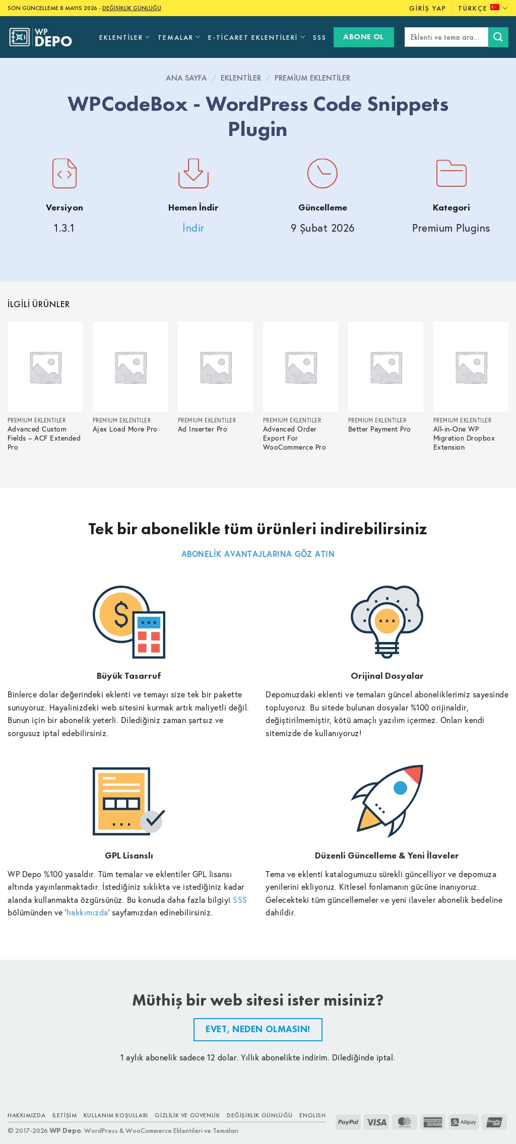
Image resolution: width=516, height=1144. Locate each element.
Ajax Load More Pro (125, 429)
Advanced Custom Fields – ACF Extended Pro (44, 438)
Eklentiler (125, 37)
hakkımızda (87, 912)
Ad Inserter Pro (203, 429)
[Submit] (498, 37)
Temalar (179, 37)
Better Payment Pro (379, 429)
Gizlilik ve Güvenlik (187, 1115)
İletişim (64, 1115)
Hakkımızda (26, 1115)
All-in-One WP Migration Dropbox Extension (464, 438)
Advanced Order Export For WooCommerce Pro (295, 438)
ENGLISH (312, 1115)
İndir (193, 228)
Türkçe (483, 8)
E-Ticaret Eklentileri (256, 37)
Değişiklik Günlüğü (260, 1115)
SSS (320, 37)
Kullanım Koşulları (116, 1115)
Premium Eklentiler (312, 78)
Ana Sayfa (186, 78)
